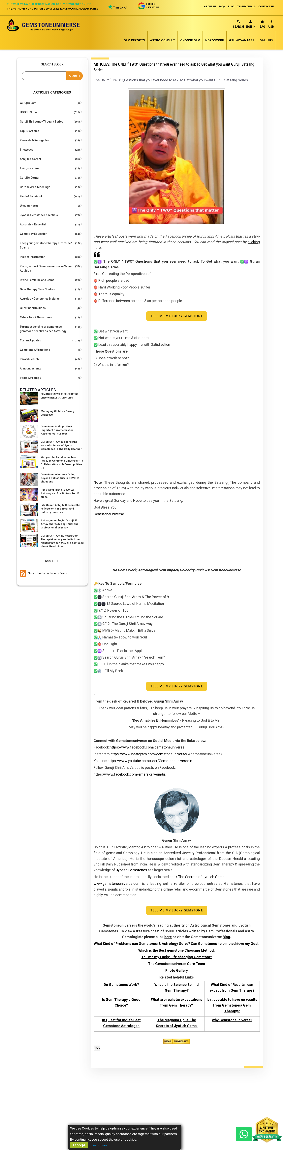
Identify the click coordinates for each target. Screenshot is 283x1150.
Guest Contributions (33, 308)
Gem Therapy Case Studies (37, 289)
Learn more (99, 1145)
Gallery (266, 40)
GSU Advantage (241, 40)
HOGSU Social (29, 112)
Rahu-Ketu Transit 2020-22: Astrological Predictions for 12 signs (60, 493)
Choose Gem (190, 40)
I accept (79, 1145)
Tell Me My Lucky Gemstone (176, 316)
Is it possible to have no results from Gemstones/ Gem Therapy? (232, 1005)
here (168, 937)
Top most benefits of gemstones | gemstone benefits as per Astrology (43, 329)
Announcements (30, 368)
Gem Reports (134, 40)
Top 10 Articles (29, 131)
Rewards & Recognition (35, 140)
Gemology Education (33, 233)
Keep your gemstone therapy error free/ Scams (46, 245)
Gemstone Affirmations (35, 349)
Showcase (26, 149)
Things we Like (29, 168)
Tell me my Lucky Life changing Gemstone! (176, 957)
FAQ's (220, 6)
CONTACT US (266, 6)
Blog (226, 937)
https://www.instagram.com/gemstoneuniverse (148, 754)
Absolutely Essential (33, 224)
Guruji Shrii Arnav (127, 597)
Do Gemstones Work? (121, 985)
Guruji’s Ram (28, 102)
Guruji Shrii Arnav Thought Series (41, 121)
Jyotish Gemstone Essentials (39, 215)
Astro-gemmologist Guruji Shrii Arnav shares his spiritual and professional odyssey (60, 524)
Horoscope (214, 40)
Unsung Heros (29, 205)
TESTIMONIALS (245, 6)
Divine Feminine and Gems (37, 280)
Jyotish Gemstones (131, 870)
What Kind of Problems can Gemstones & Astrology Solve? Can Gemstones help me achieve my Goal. (176, 944)
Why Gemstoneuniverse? (232, 1020)
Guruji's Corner (30, 177)
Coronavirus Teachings (35, 187)
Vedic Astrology (30, 377)
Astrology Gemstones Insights (40, 298)
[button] (271, 24)
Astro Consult (162, 40)
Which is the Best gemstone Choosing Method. (176, 950)
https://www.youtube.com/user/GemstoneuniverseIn (150, 761)
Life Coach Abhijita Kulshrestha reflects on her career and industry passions (60, 509)
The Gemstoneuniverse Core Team (176, 964)
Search (238, 24)
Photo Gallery (176, 971)
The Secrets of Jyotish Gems (201, 877)
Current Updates (30, 340)
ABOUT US (207, 6)
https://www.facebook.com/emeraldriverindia (130, 774)
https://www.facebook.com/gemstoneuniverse (147, 748)
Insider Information (32, 256)
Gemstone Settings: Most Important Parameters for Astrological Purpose (57, 430)
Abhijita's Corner (30, 159)
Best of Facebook (31, 196)
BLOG (229, 6)
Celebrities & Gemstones (36, 317)
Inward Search (29, 359)
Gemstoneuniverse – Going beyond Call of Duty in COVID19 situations (60, 478)
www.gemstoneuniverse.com (117, 884)
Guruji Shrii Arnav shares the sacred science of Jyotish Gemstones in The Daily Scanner (61, 445)
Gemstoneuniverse (109, 514)
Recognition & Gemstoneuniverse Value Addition (46, 268)
